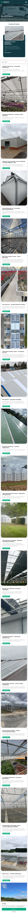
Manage (14, 911)
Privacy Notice (20, 906)
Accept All (14, 909)
